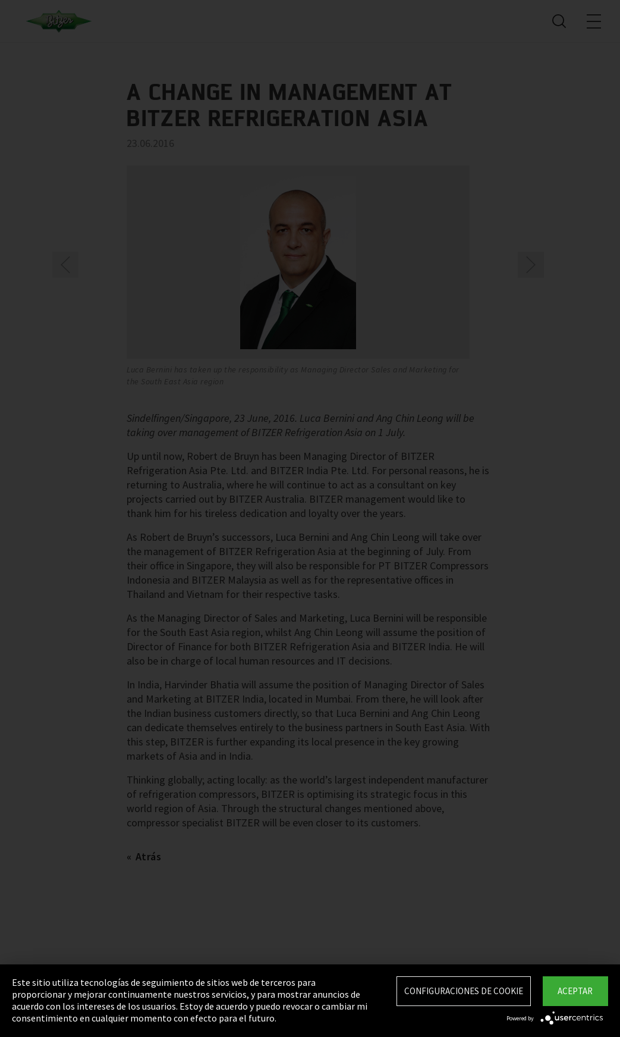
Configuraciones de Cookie (463, 991)
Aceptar (575, 991)
